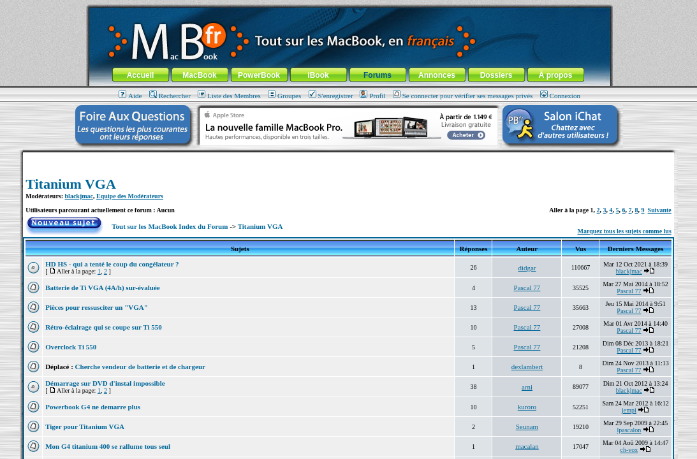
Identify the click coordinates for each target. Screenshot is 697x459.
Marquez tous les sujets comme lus (624, 231)
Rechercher (170, 95)
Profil (372, 95)
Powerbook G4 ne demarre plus (92, 407)
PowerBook (259, 75)
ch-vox (629, 449)
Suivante (659, 210)
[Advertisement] (348, 157)
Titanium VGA (71, 184)
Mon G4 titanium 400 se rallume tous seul (107, 446)
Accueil (140, 75)
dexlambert (527, 366)
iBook (317, 75)
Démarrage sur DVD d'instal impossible (105, 383)
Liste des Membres (229, 95)
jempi (629, 410)
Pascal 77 (527, 287)
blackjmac (79, 196)
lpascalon (629, 429)
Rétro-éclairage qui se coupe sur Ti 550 (103, 327)
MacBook (199, 75)
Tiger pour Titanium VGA (84, 426)
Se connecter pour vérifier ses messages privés (463, 95)
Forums (377, 75)
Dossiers (496, 75)
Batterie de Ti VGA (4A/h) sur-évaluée (102, 287)
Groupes (284, 95)
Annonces (436, 75)
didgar (527, 268)
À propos (556, 75)
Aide (130, 95)
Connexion (560, 95)
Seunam (527, 426)
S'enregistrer (331, 95)
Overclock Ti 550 (70, 347)
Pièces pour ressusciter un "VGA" (96, 307)
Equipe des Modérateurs (129, 196)
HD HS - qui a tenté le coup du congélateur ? (112, 264)
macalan (527, 446)
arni (527, 387)
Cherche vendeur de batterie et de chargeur (140, 366)
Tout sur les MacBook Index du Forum (170, 226)
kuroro (527, 407)
